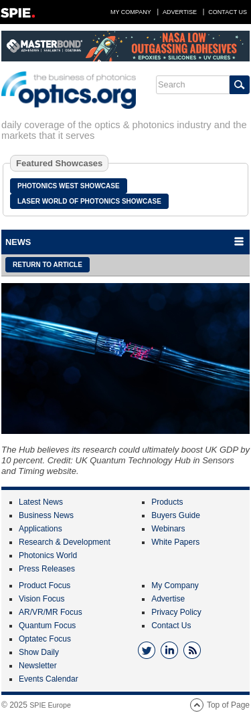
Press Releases (47, 568)
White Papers (175, 542)
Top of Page (228, 705)
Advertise (180, 12)
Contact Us (227, 12)
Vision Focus (41, 599)
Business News (46, 515)
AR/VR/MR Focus (50, 612)
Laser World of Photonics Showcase (89, 201)
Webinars (168, 528)
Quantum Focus (47, 625)
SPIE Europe (50, 705)
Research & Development (64, 542)
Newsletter (38, 665)
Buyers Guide (175, 515)
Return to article (47, 264)
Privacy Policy (176, 612)
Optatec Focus (45, 639)
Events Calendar (48, 679)
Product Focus (44, 585)
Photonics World (48, 555)
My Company (130, 12)
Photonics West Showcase (68, 186)
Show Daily (39, 652)
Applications (40, 528)
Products (167, 502)
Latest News (41, 502)
